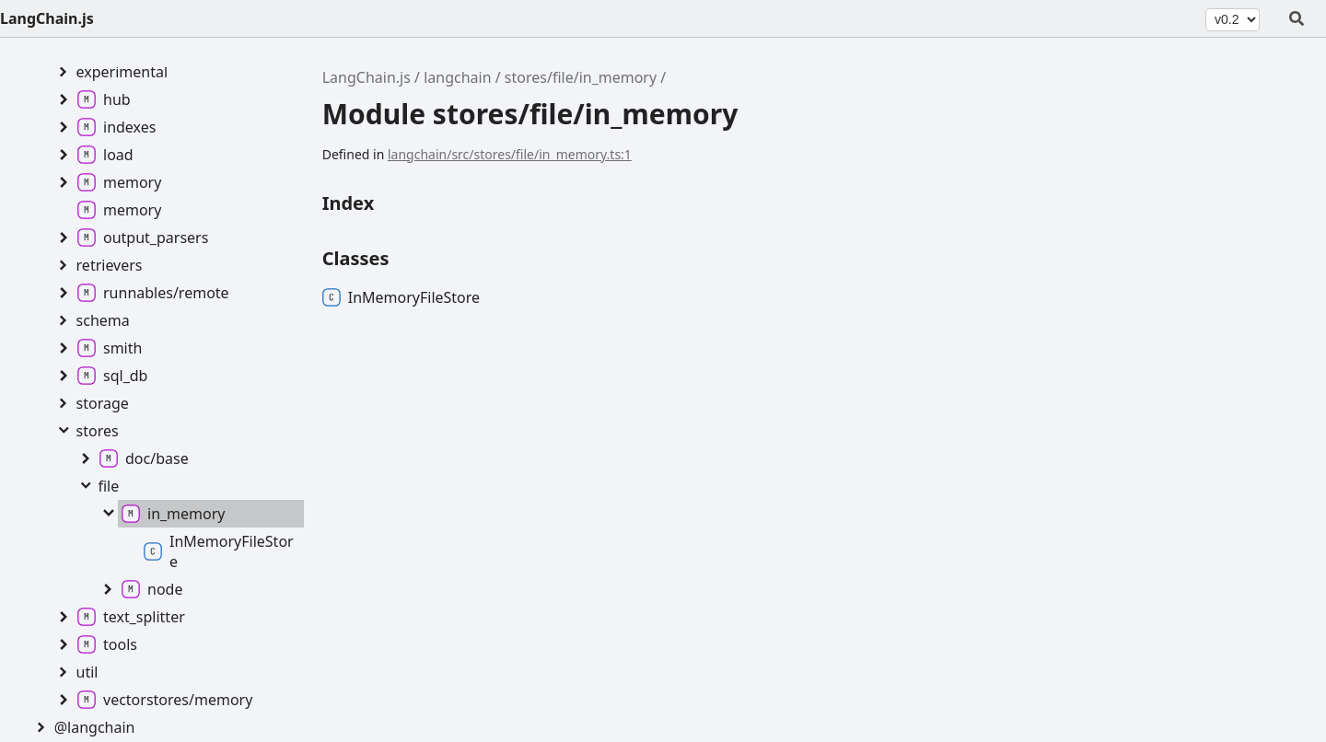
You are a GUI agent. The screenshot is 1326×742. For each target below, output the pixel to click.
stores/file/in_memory (581, 77)
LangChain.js (47, 18)
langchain (457, 77)
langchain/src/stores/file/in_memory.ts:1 (510, 154)
